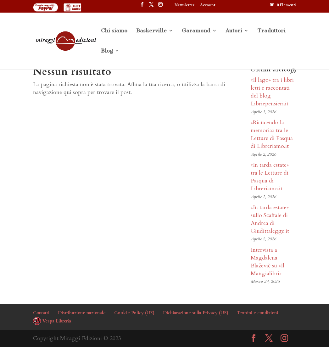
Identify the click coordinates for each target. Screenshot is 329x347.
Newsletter (184, 5)
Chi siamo (114, 31)
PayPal (256, 5)
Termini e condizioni (257, 313)
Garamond (196, 31)
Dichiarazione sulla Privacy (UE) (195, 313)
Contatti (41, 313)
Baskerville (151, 31)
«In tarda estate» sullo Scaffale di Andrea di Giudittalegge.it (270, 219)
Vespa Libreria (56, 321)
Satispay (232, 5)
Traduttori (271, 31)
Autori (234, 31)
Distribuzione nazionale (82, 313)
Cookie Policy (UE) (134, 313)
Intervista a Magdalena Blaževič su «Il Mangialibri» (267, 262)
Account (207, 5)
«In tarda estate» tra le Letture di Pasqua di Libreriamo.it (270, 177)
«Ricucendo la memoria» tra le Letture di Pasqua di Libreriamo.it (272, 134)
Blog (107, 51)
